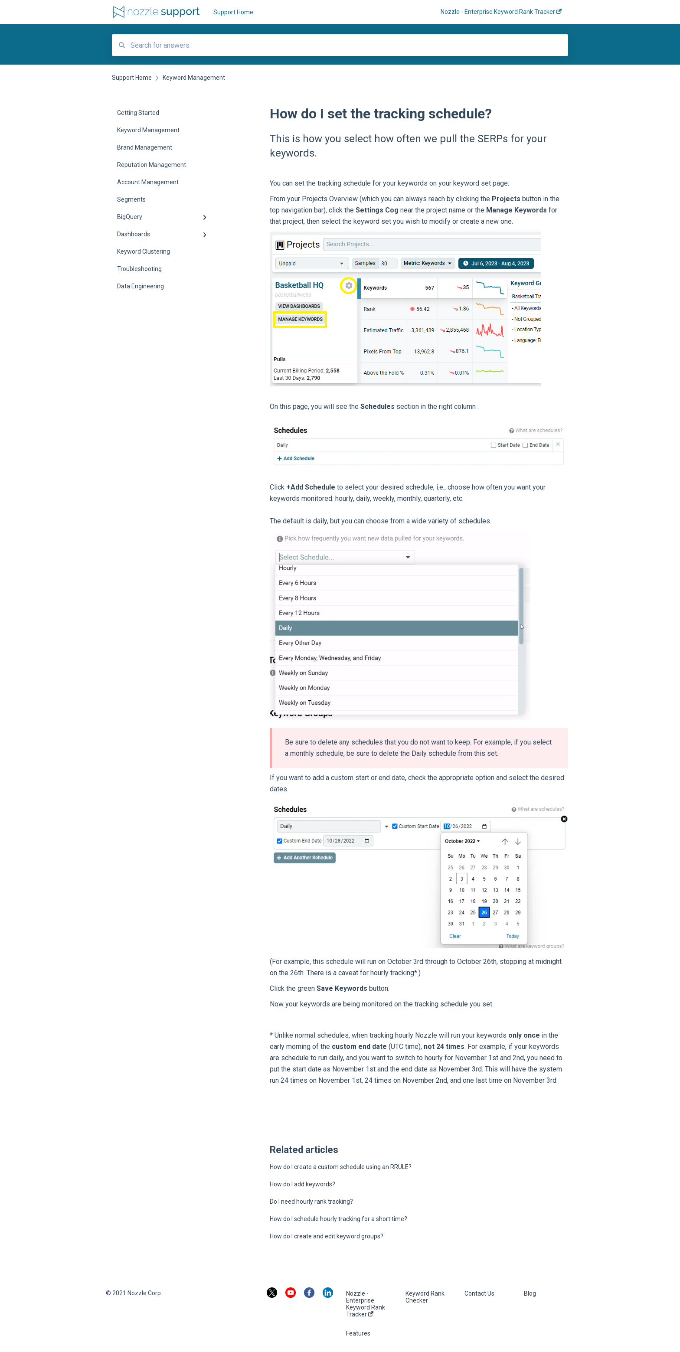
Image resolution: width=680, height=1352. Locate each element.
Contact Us (479, 1293)
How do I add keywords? (302, 1184)
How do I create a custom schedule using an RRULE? (341, 1166)
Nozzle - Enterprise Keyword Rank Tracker (365, 1304)
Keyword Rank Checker (425, 1297)
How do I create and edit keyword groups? (326, 1236)
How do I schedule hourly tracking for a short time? (338, 1218)
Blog (530, 1293)
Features (358, 1333)
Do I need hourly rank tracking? (311, 1201)
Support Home (233, 12)
